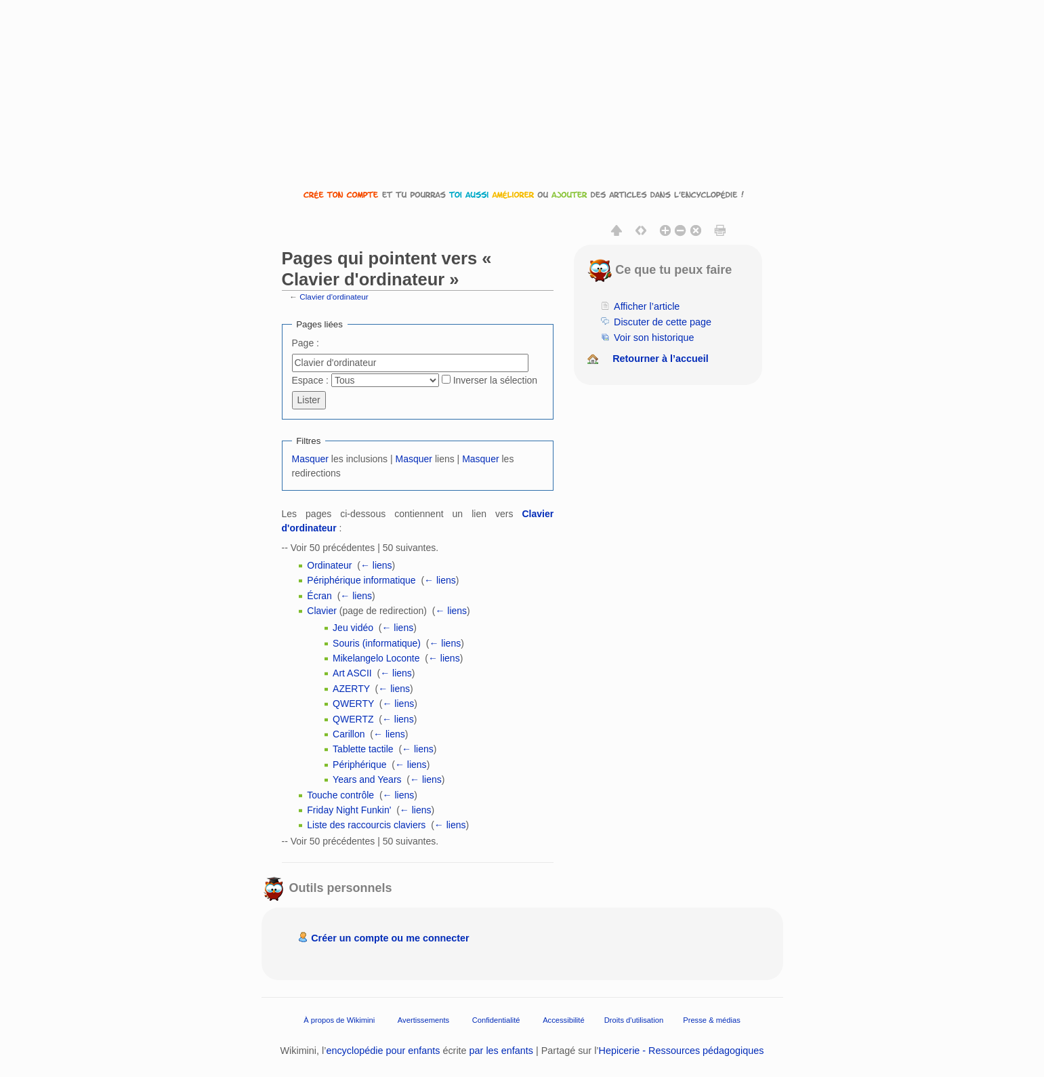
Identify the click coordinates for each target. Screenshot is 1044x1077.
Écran (319, 595)
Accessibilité (564, 1020)
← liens (376, 565)
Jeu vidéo (353, 627)
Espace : (310, 380)
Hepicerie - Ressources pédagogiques (681, 1050)
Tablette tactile (363, 749)
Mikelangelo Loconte (376, 658)
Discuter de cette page (662, 322)
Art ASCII (352, 673)
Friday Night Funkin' (349, 810)
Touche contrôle (340, 795)
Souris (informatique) (377, 643)
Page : (305, 343)
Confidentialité (496, 1020)
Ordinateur (329, 565)
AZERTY (351, 688)
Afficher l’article (647, 306)
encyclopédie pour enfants (383, 1050)
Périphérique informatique (361, 580)
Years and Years (367, 779)
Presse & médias (711, 1020)
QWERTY (353, 703)
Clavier (322, 610)
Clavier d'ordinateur (334, 296)
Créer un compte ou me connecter (390, 938)
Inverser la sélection (495, 380)
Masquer (310, 458)
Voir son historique (654, 337)
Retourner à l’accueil (660, 358)
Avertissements (423, 1020)
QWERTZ (353, 719)
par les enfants (501, 1050)
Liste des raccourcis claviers (366, 824)
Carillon (348, 734)
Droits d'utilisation (633, 1020)
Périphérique (359, 764)
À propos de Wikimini (339, 1020)
